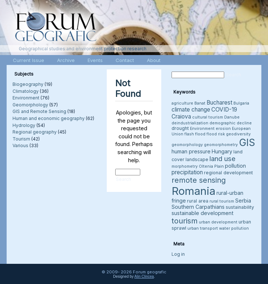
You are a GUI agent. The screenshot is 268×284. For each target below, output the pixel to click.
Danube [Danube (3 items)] (232, 117)
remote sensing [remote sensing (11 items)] (199, 180)
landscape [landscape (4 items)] (197, 159)
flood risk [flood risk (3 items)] (216, 134)
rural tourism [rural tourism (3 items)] (221, 201)
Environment (26, 98)
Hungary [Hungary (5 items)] (222, 151)
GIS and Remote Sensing (39, 111)
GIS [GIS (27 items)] (247, 142)
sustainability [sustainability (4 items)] (240, 207)
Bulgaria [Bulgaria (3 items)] (241, 103)
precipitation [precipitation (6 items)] (187, 172)
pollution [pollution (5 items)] (235, 166)
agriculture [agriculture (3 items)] (182, 103)
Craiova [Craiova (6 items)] (181, 116)
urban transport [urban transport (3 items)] (202, 228)
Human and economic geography (49, 118)
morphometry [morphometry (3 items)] (185, 166)
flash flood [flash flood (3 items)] (194, 134)
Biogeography (28, 84)
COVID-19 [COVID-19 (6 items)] (224, 109)
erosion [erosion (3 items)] (223, 128)
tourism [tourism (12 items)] (185, 220)
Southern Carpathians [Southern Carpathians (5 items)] (198, 207)
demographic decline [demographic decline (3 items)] (230, 123)
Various (20, 145)
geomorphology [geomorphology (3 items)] (187, 144)
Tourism (21, 139)
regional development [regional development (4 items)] (228, 172)
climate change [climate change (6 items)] (191, 109)
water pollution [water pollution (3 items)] (234, 228)
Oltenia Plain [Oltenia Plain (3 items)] (211, 166)
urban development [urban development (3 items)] (218, 222)
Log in (178, 254)
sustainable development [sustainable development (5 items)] (202, 213)
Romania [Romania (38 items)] (193, 191)
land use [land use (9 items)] (222, 158)
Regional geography (35, 132)
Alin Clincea (144, 276)
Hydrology (24, 125)
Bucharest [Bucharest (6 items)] (219, 102)
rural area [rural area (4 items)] (197, 201)
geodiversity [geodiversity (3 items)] (238, 134)
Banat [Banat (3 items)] (199, 103)
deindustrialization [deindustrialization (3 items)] (190, 123)
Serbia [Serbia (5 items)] (243, 200)
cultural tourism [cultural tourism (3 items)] (207, 117)
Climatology (26, 91)
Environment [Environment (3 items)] (202, 128)
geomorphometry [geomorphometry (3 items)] (221, 144)
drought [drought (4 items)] (180, 128)
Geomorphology (30, 105)
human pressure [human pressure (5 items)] (191, 151)
